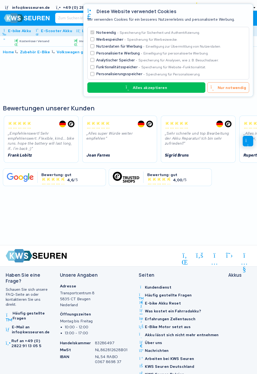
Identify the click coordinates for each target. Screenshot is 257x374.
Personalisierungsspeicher (148, 73)
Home (8, 51)
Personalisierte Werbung (152, 53)
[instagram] (215, 256)
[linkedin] (185, 256)
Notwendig (148, 32)
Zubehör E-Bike (35, 51)
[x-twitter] (229, 255)
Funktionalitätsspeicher (151, 66)
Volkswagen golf (73, 51)
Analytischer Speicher (157, 60)
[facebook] (200, 255)
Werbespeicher (137, 39)
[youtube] (244, 256)
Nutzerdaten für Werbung (158, 46)
